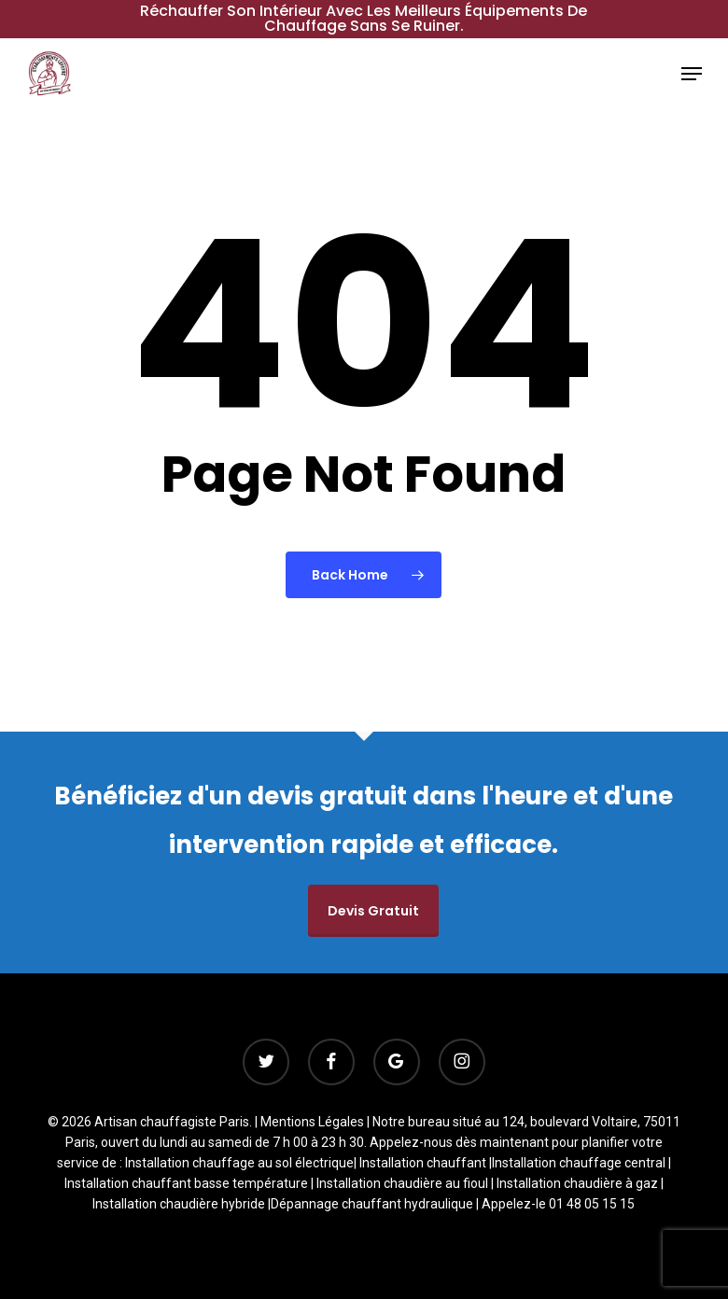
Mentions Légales (312, 1121)
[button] (691, 73)
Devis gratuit (373, 910)
